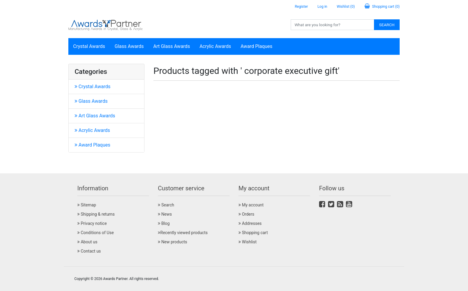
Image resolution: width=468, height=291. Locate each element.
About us (87, 241)
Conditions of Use (95, 232)
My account (251, 205)
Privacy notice (92, 223)
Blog (164, 223)
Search (387, 24)
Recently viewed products (183, 232)
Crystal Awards (89, 46)
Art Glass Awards (171, 46)
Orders (246, 214)
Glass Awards (129, 46)
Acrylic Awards (215, 46)
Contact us (89, 251)
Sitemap (86, 205)
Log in (322, 6)
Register (301, 6)
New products (172, 241)
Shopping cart (253, 232)
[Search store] (332, 24)
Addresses (250, 223)
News (165, 214)
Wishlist (247, 241)
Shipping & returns (96, 214)
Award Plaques (257, 46)
